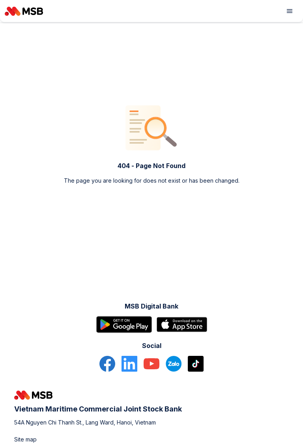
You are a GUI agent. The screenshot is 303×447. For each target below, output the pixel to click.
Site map (25, 439)
